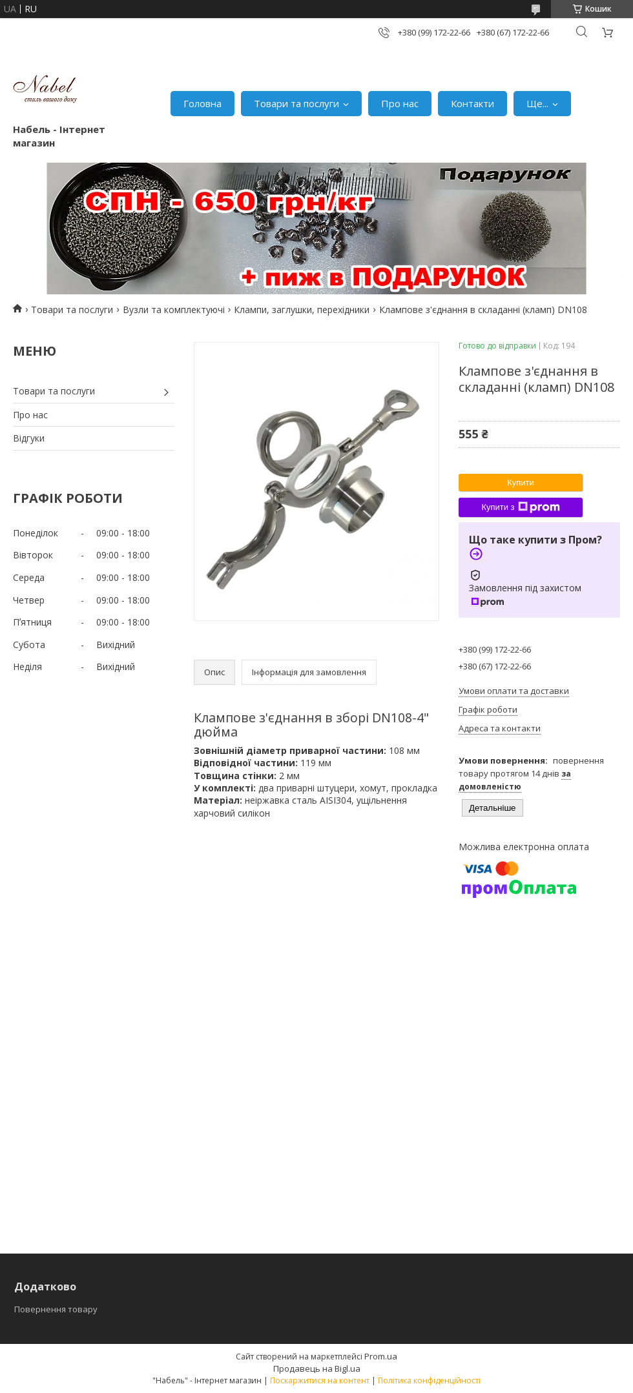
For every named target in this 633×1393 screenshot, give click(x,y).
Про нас (400, 103)
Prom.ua (380, 1356)
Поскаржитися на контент (319, 1380)
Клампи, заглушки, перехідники (301, 309)
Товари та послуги (296, 103)
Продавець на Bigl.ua (316, 1368)
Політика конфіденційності (429, 1380)
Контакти (472, 103)
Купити (520, 482)
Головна (202, 103)
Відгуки (29, 438)
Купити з (520, 507)
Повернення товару (56, 1309)
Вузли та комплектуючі (174, 309)
